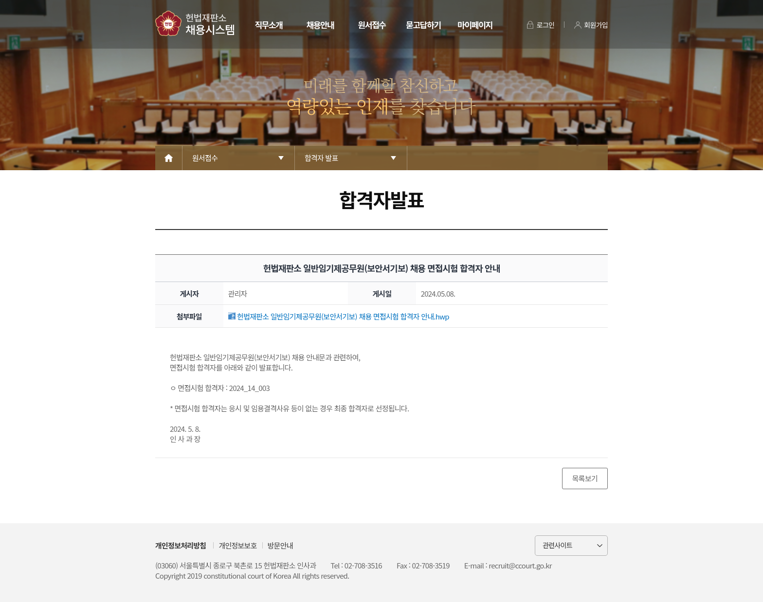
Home (168, 158)
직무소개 (268, 24)
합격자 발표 (321, 158)
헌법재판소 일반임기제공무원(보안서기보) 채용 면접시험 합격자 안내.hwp (338, 316)
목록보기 (585, 478)
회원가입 (596, 25)
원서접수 (371, 24)
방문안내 (280, 545)
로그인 (546, 25)
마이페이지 (474, 24)
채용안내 (320, 24)
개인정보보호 (237, 545)
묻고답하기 (423, 24)
